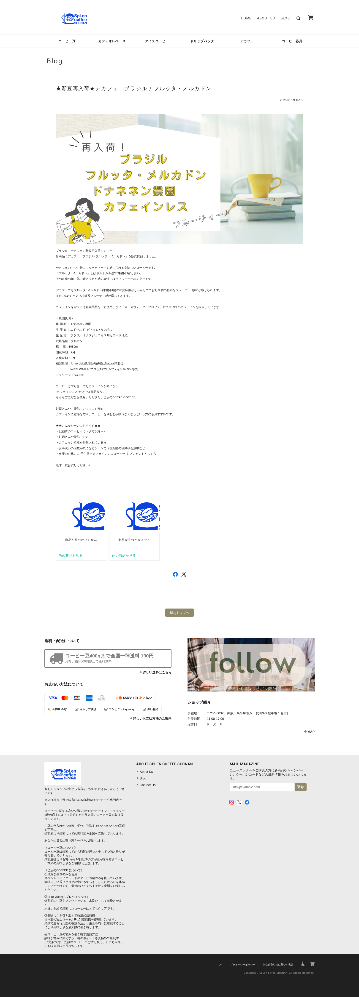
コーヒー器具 (292, 41)
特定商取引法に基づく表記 (278, 964)
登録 (300, 787)
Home (246, 18)
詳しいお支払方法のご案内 (152, 718)
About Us (266, 18)
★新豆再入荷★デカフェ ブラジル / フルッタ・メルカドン (134, 88)
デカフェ (247, 41)
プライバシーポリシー (242, 964)
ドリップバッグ (202, 41)
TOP (219, 964)
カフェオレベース (112, 41)
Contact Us (147, 785)
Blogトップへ (179, 612)
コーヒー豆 (67, 41)
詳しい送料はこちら (157, 672)
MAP (311, 732)
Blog (285, 18)
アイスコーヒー (157, 41)
